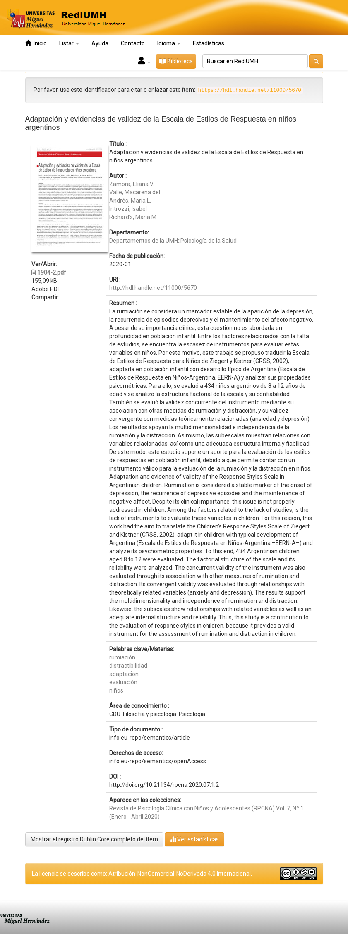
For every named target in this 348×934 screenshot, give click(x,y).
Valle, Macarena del (134, 192)
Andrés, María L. (130, 200)
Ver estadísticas (194, 839)
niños (116, 690)
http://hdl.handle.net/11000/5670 (153, 287)
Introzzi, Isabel (128, 208)
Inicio (36, 43)
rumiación (122, 657)
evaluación (123, 682)
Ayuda (99, 43)
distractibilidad (128, 665)
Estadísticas (208, 43)
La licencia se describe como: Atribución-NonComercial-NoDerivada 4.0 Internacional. (142, 873)
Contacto (133, 43)
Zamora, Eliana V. (131, 184)
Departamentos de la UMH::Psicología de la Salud (173, 240)
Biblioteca (176, 61)
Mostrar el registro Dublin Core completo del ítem (94, 839)
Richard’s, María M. (133, 217)
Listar (69, 43)
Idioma (168, 43)
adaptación (124, 674)
